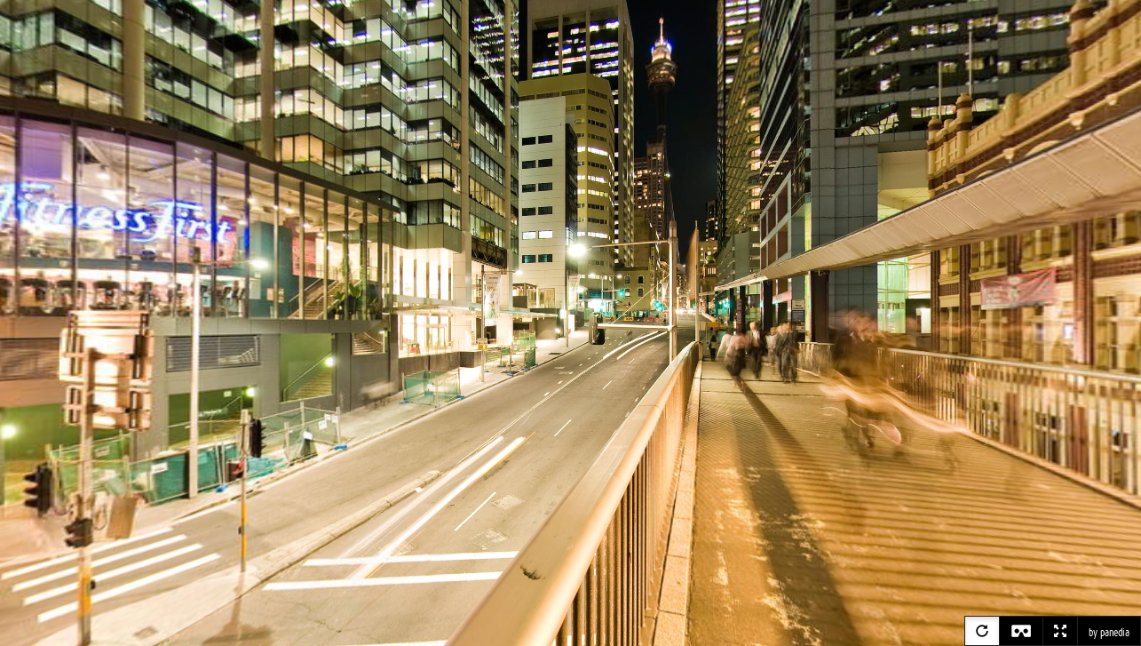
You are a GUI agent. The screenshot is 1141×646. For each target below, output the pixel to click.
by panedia (1109, 632)
